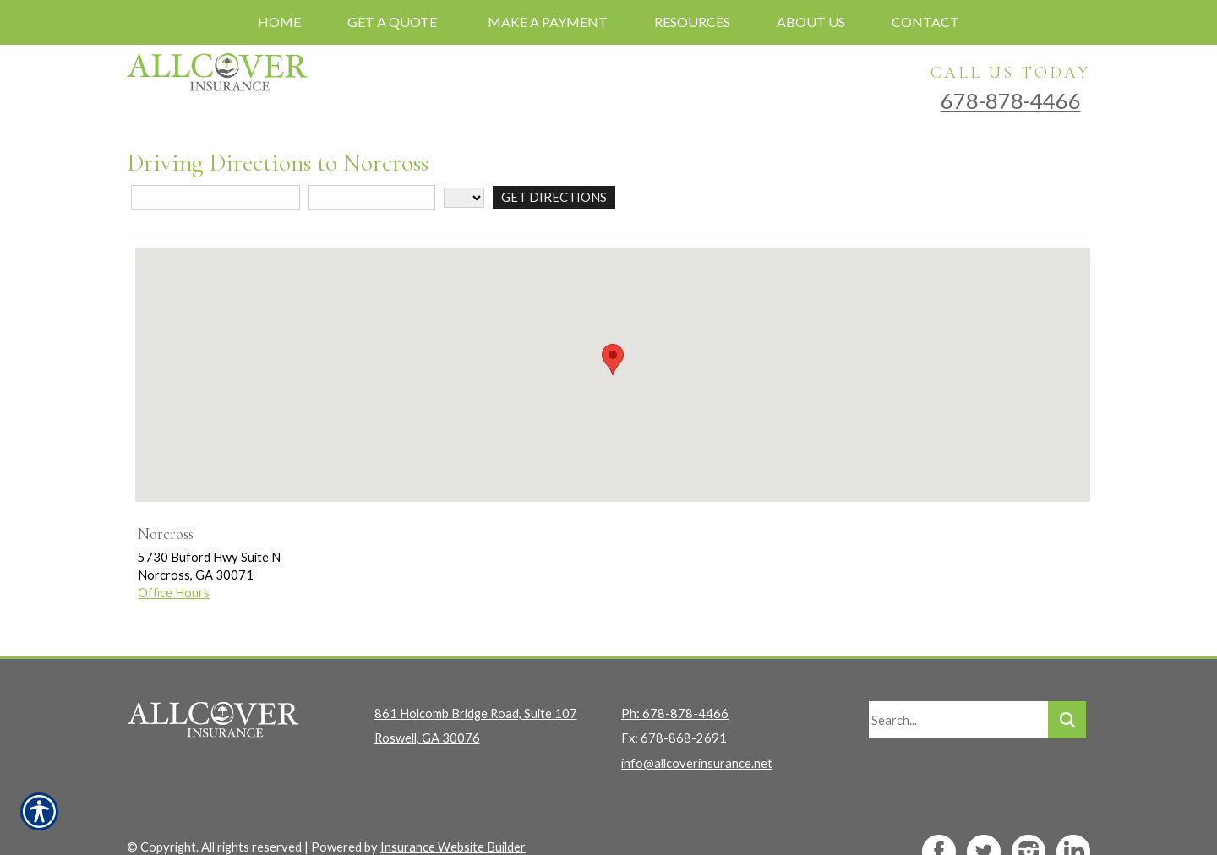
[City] (371, 197)
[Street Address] (215, 197)
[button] (613, 359)
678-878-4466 (1011, 100)
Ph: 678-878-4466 (675, 683)
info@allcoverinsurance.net (696, 732)
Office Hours (174, 592)
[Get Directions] (553, 197)
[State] (464, 198)
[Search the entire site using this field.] (958, 689)
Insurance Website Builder (453, 816)
